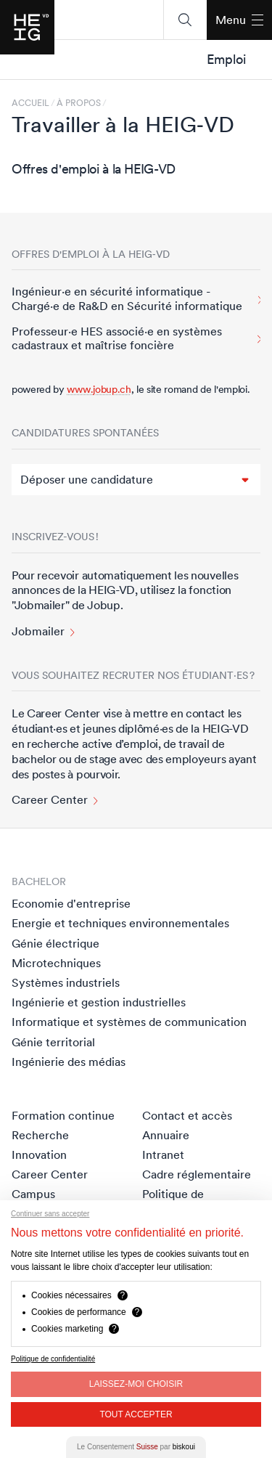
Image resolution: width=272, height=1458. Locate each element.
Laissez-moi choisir (136, 1384)
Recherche (40, 1135)
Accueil (30, 103)
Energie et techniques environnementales (120, 923)
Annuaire (165, 1135)
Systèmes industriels (66, 982)
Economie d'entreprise (71, 903)
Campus (33, 1193)
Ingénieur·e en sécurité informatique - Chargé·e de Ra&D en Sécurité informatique (127, 298)
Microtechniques (56, 963)
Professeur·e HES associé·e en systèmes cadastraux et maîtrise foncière (117, 338)
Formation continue (63, 1115)
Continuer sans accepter (50, 1214)
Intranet (163, 1154)
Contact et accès (187, 1115)
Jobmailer (38, 631)
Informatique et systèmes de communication (129, 1021)
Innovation (39, 1154)
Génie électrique (55, 943)
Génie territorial (53, 1042)
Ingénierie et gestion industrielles (99, 1002)
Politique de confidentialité (53, 1359)
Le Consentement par (136, 1447)
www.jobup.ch (99, 389)
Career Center (50, 800)
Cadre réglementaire (196, 1174)
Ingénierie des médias (68, 1061)
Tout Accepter (135, 1414)
